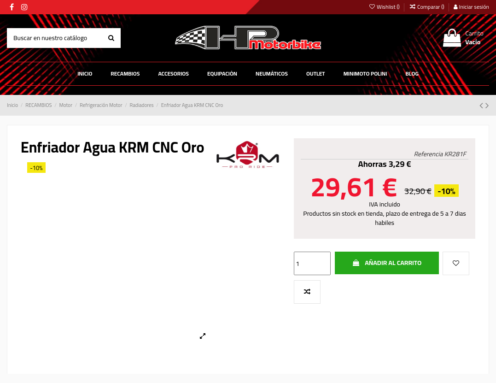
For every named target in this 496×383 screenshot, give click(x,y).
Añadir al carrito (386, 263)
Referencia (428, 154)
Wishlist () (384, 6)
